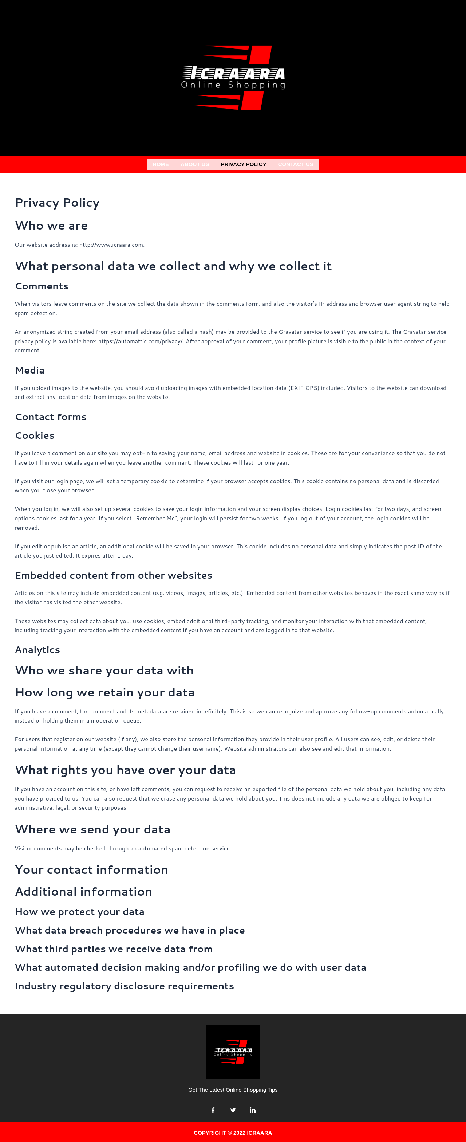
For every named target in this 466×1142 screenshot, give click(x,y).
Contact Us (295, 163)
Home (161, 163)
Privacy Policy (243, 163)
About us (195, 163)
